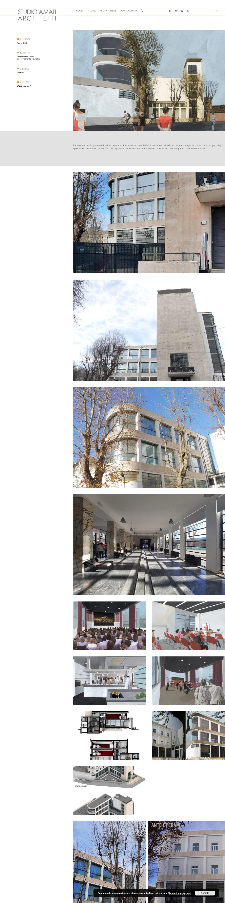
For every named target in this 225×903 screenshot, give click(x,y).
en (216, 10)
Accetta (205, 893)
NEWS (113, 10)
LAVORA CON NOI (128, 10)
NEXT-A (103, 10)
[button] (141, 11)
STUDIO (92, 10)
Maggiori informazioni (179, 893)
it (222, 10)
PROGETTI (80, 10)
